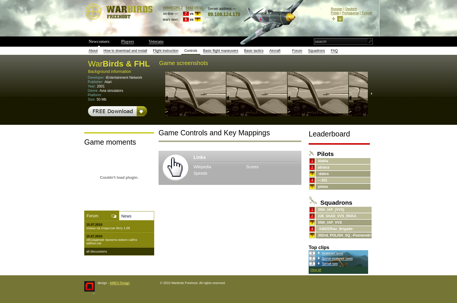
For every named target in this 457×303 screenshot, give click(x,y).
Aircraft (274, 51)
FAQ (334, 51)
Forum (297, 51)
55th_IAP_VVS (330, 222)
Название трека (332, 253)
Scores (252, 166)
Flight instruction (165, 51)
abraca (323, 167)
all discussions (96, 251)
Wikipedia (202, 166)
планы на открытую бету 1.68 (108, 228)
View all (315, 270)
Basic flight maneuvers (220, 51)
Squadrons (316, 51)
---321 (322, 180)
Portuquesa (350, 13)
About (93, 51)
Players (127, 41)
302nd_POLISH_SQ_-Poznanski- (345, 235)
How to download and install (125, 51)
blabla (323, 161)
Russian (336, 8)
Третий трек (330, 263)
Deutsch (351, 8)
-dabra (323, 174)
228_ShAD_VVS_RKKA (337, 216)
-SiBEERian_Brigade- (335, 229)
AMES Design (120, 283)
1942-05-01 (194, 8)
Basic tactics (254, 51)
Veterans (156, 41)
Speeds (200, 173)
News (126, 216)
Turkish (366, 13)
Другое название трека (337, 258)
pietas (323, 187)
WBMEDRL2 (173, 8)
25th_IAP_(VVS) (331, 210)
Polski (335, 13)
